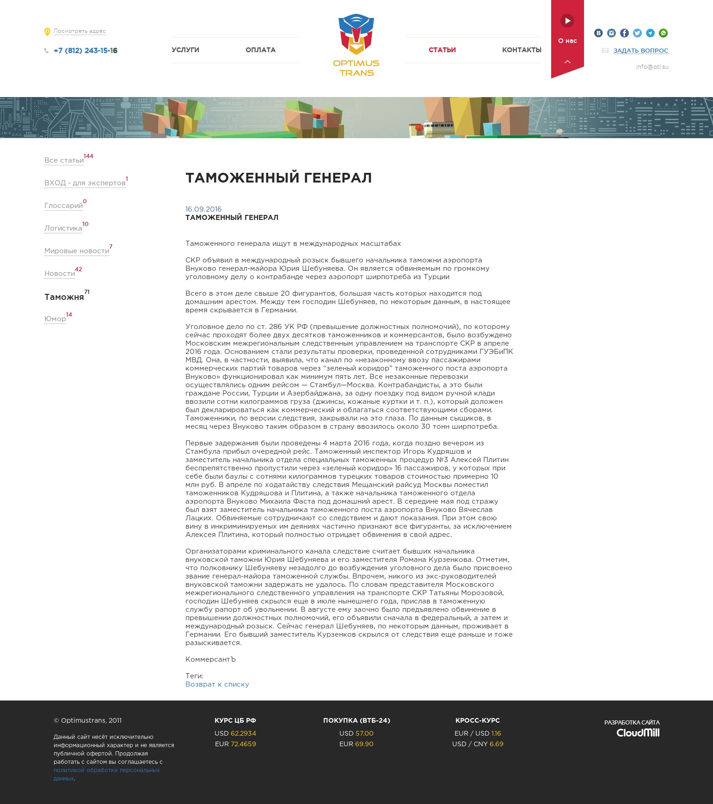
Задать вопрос (641, 50)
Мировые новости (76, 250)
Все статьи (64, 160)
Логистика (63, 228)
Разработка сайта (631, 722)
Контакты (521, 50)
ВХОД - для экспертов (85, 182)
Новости (59, 273)
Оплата (261, 50)
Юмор (55, 318)
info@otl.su (652, 66)
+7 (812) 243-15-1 (83, 51)
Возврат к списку (217, 685)
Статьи (442, 50)
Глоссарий (63, 205)
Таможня (64, 296)
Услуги (185, 50)
